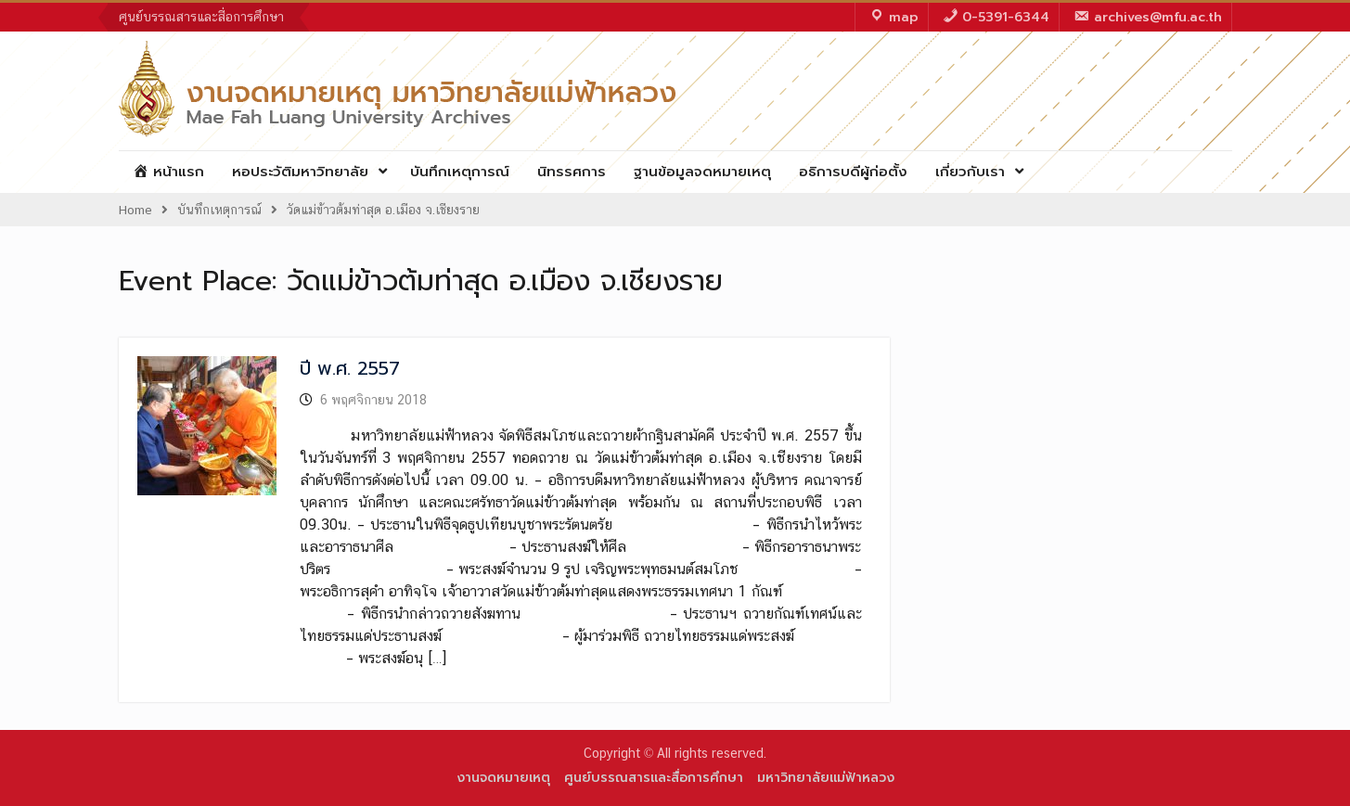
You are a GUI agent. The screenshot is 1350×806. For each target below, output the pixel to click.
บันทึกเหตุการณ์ (459, 171)
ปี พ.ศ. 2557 (350, 368)
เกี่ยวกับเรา (970, 171)
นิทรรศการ (571, 171)
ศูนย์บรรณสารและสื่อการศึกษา (201, 16)
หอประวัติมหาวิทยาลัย (300, 171)
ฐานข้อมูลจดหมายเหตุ (702, 171)
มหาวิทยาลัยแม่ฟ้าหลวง (825, 777)
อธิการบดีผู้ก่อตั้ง (853, 171)
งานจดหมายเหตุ (503, 777)
